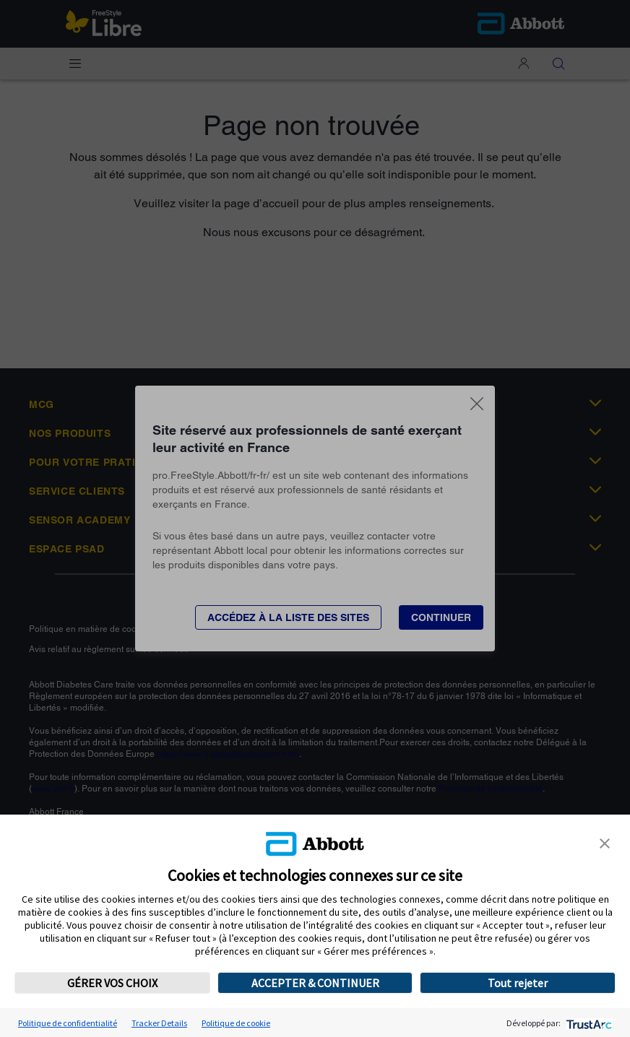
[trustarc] (588, 1023)
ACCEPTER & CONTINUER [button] (315, 983)
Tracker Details (159, 1023)
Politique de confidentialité (67, 1023)
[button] (604, 842)
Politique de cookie (236, 1023)
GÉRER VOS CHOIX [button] (112, 983)
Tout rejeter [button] (518, 983)
